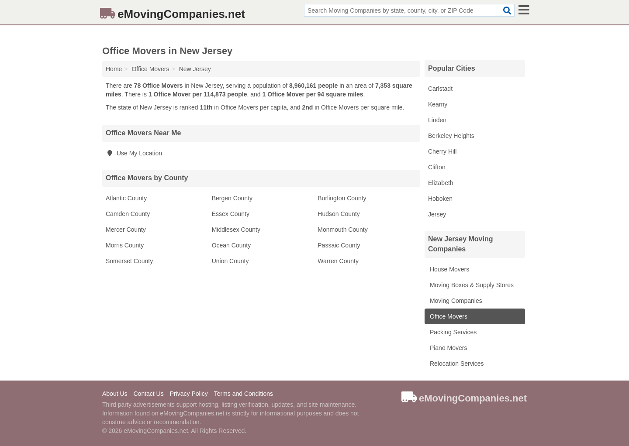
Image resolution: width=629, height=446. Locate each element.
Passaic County (339, 245)
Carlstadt (440, 88)
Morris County (125, 245)
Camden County (128, 213)
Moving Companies (455, 300)
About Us (115, 393)
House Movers (448, 269)
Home (114, 68)
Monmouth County (342, 229)
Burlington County (342, 198)
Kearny (437, 104)
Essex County (230, 213)
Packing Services (452, 332)
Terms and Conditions (243, 393)
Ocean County (231, 245)
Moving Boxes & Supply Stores (471, 284)
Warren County (338, 260)
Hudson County (339, 213)
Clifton (437, 167)
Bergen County (232, 198)
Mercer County (126, 229)
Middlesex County (236, 229)
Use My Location (134, 153)
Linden (437, 120)
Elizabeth (440, 182)
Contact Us (148, 393)
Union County (230, 260)
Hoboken (440, 198)
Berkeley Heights (451, 135)
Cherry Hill (442, 151)
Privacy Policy (189, 393)
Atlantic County (126, 198)
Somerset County (129, 260)
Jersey (437, 214)
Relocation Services (456, 363)
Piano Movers (447, 347)
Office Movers (447, 316)
